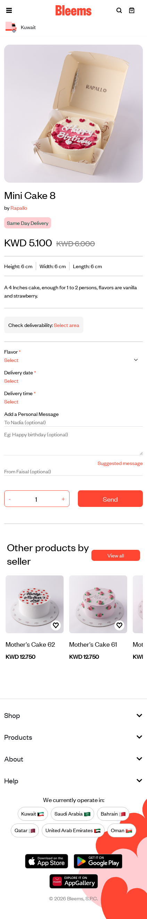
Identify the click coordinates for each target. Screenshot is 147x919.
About (13, 758)
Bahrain (113, 814)
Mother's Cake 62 (30, 643)
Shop (12, 715)
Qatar (25, 830)
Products (18, 736)
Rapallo (18, 207)
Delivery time (20, 393)
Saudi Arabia (73, 814)
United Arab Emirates (73, 830)
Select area (66, 324)
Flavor (12, 351)
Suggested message (120, 462)
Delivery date (20, 372)
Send (110, 498)
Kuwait (32, 814)
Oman (121, 830)
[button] (9, 10)
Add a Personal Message (31, 413)
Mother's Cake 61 (93, 643)
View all (115, 555)
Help (11, 780)
